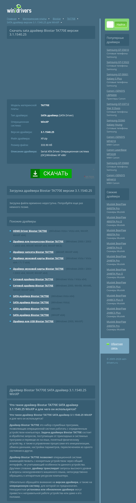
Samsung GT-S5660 (118, 163)
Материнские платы (35, 18)
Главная (12, 18)
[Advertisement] (51, 67)
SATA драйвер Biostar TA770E (31, 296)
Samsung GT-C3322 (118, 62)
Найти (121, 24)
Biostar (57, 18)
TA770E (71, 18)
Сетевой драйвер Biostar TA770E (33, 279)
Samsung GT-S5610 (118, 49)
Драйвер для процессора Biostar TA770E (38, 241)
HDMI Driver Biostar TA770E (30, 231)
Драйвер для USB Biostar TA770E (33, 321)
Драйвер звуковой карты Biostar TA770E (38, 258)
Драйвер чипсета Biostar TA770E (33, 252)
